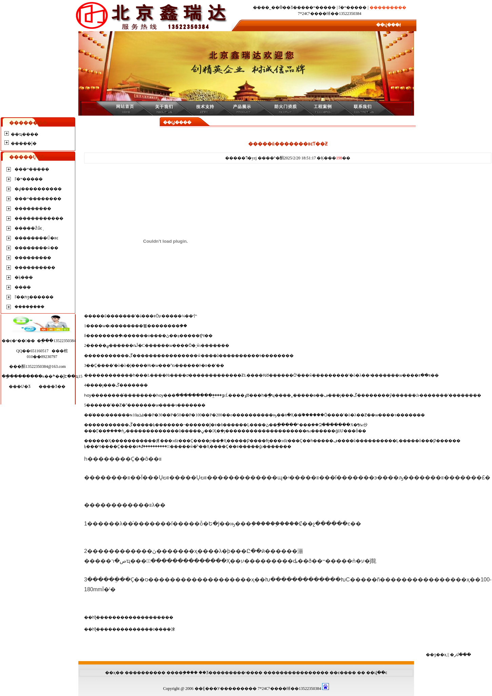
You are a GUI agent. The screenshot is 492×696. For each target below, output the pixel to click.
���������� (35, 267)
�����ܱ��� (29, 306)
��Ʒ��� (210, 672)
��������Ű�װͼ (36, 238)
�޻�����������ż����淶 (139, 629)
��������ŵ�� (36, 247)
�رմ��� (460, 654)
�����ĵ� (23, 143)
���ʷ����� (318, 7)
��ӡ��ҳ (436, 654)
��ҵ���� (24, 134)
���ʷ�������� (38, 198)
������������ (39, 218)
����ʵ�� (241, 672)
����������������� (138, 617)
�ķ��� (24, 277)
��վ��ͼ (376, 672)
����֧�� (178, 672)
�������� (141, 672)
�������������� (291, 672)
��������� (33, 208)
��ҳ (110, 672)
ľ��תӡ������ (34, 297)
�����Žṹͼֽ (28, 228)
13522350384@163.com (45, 366)
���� (23, 287)
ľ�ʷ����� (353, 7)
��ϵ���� (343, 672)
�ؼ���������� (38, 188)
